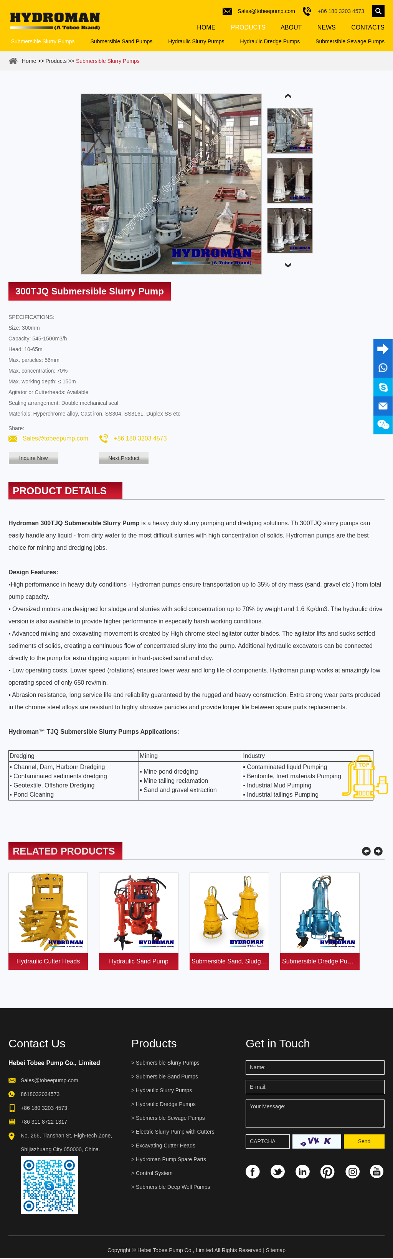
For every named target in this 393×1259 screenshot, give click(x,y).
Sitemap (276, 1251)
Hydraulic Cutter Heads (48, 962)
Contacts (367, 28)
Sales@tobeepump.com (266, 11)
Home (206, 28)
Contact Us (36, 1044)
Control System (154, 1174)
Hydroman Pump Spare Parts (171, 1160)
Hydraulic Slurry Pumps (196, 42)
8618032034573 (40, 1095)
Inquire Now (33, 459)
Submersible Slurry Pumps (43, 42)
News (325, 28)
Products (248, 28)
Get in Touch (278, 1044)
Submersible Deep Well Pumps (173, 1188)
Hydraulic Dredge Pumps (270, 42)
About (290, 28)
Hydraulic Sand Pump (138, 962)
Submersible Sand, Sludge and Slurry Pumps (230, 962)
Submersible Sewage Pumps (350, 42)
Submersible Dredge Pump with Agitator (321, 962)
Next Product (128, 459)
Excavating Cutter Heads (165, 1146)
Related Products (65, 852)
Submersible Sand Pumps (121, 42)
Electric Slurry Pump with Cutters (175, 1132)
